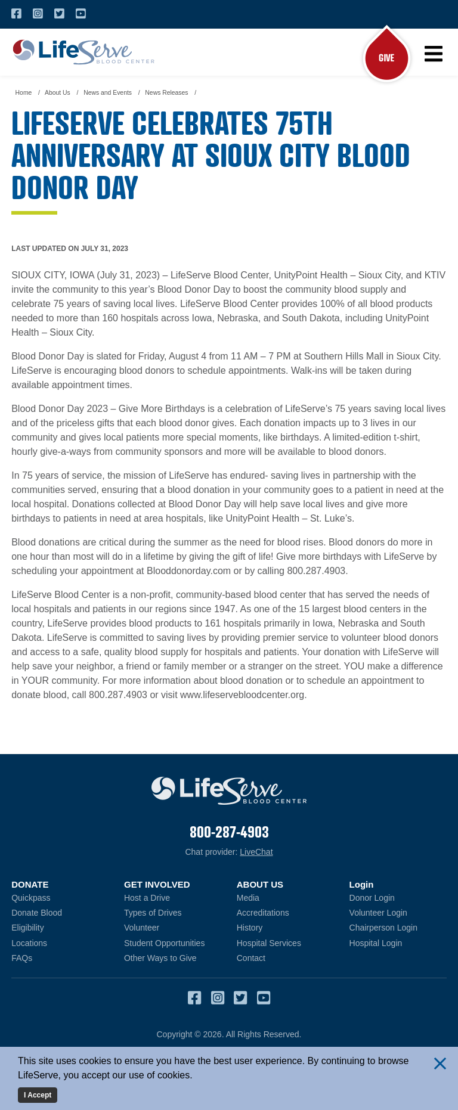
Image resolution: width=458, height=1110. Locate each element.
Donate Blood (60, 912)
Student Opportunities (164, 943)
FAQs (21, 958)
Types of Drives (152, 912)
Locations (29, 943)
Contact (251, 958)
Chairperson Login (398, 928)
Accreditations (263, 912)
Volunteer (141, 928)
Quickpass (30, 898)
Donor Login (398, 897)
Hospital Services (269, 943)
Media (248, 898)
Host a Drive (147, 898)
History (250, 928)
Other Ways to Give (160, 958)
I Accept (37, 1095)
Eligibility (27, 928)
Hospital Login (398, 943)
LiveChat (256, 852)
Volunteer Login (398, 912)
